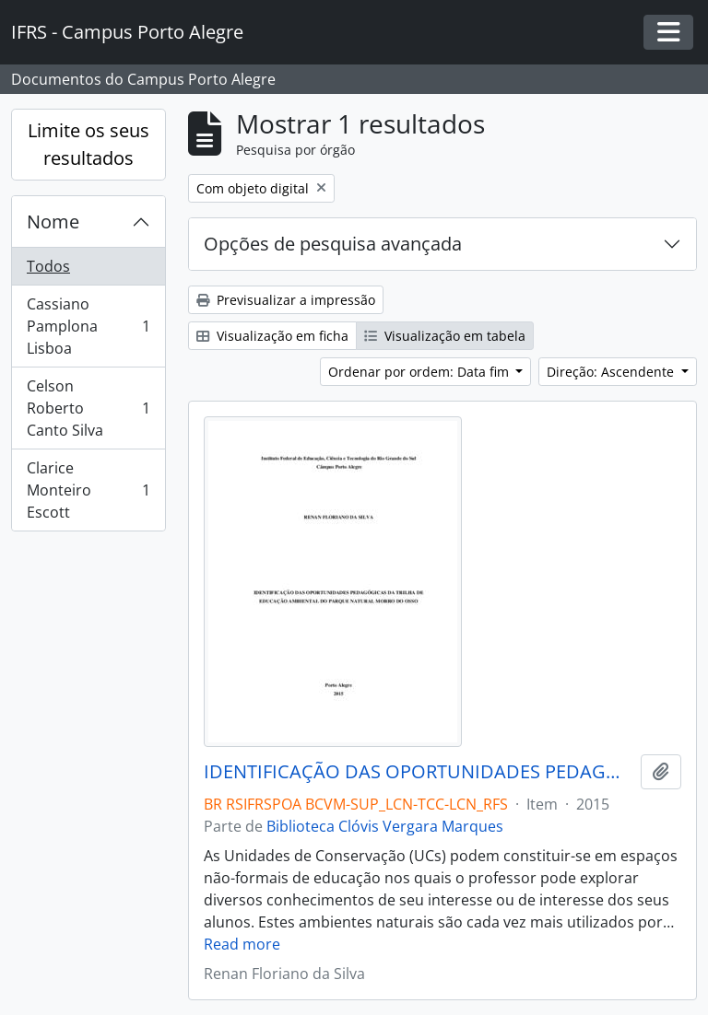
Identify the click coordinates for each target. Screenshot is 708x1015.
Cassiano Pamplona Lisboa (88, 326)
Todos (48, 266)
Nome (53, 221)
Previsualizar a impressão (285, 300)
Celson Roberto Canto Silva (88, 408)
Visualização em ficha (272, 335)
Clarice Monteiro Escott (88, 490)
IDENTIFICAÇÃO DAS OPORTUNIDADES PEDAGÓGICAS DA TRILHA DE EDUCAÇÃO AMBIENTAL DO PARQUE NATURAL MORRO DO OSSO (418, 772)
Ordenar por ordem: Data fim (420, 371)
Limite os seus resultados (88, 144)
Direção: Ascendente (612, 371)
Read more (242, 944)
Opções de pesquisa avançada (333, 243)
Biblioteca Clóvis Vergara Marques (384, 826)
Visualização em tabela (444, 335)
